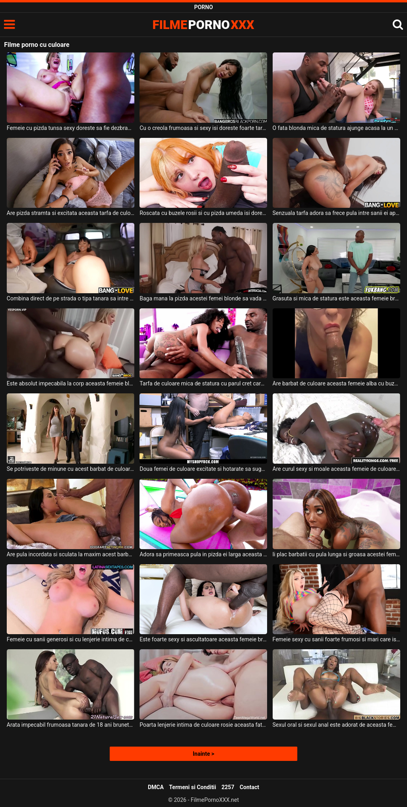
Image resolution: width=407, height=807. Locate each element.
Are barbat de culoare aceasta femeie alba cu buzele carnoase (336, 383)
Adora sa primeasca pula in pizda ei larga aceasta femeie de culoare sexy (203, 554)
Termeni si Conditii (192, 787)
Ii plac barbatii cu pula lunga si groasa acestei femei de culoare (336, 554)
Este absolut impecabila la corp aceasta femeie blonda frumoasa (70, 383)
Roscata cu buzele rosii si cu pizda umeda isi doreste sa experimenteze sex (203, 213)
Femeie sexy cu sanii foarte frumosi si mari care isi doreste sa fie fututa (336, 639)
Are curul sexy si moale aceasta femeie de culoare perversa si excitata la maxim (336, 469)
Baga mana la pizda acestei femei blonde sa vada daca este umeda (203, 298)
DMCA (156, 787)
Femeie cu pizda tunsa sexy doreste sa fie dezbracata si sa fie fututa (70, 128)
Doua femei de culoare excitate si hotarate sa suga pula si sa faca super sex (203, 469)
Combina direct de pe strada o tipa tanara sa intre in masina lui (70, 298)
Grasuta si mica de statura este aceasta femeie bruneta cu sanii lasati (336, 298)
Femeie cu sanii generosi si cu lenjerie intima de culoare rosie (70, 639)
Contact (249, 787)
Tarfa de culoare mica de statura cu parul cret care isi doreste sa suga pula (203, 383)
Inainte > (203, 754)
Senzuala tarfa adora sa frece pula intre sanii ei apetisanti (336, 213)
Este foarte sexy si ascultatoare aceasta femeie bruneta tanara (203, 639)
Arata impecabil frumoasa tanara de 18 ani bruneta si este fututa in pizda (70, 725)
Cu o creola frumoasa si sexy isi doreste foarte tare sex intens (203, 128)
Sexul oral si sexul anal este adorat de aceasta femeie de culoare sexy (336, 725)
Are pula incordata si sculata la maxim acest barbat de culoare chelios (70, 554)
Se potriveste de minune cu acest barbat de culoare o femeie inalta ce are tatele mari (70, 469)
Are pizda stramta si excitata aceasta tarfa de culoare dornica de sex (70, 213)
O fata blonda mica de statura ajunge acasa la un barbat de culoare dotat (336, 128)
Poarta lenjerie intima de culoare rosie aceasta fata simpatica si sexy (203, 725)
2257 (227, 787)
